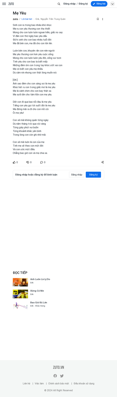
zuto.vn (11, 4)
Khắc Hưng (40, 306)
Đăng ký (83, 3)
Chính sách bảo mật (58, 383)
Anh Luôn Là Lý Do (40, 279)
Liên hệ (26, 383)
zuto (15, 19)
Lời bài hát (26, 19)
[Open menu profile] (112, 4)
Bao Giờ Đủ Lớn (38, 302)
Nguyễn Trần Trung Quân (53, 19)
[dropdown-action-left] (102, 19)
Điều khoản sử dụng (84, 383)
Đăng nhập (69, 3)
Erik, (38, 19)
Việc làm (39, 383)
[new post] (99, 4)
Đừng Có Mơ (37, 290)
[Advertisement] (58, 204)
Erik (32, 283)
